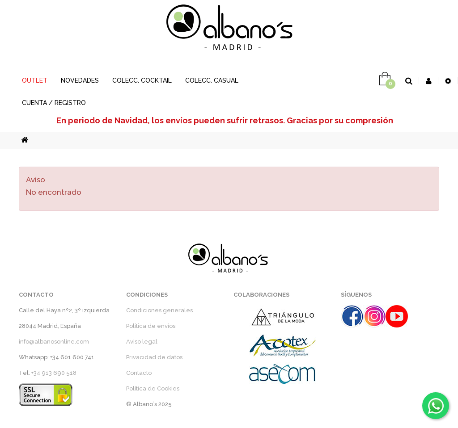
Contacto (139, 372)
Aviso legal (141, 341)
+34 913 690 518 (53, 372)
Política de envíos (150, 326)
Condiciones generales (159, 310)
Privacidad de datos (154, 357)
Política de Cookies (152, 388)
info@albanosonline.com (54, 341)
